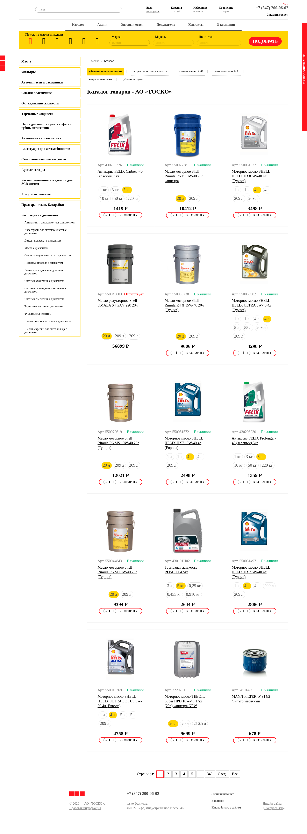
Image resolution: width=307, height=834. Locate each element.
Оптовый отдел (132, 24)
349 (210, 774)
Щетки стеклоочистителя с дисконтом (47, 321)
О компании (226, 24)
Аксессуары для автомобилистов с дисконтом (45, 231)
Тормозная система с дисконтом (44, 306)
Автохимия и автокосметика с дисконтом (49, 222)
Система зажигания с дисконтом (44, 280)
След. (222, 774)
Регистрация (152, 11)
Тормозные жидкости (37, 114)
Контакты (196, 24)
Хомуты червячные (36, 194)
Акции (102, 24)
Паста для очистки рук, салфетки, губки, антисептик (46, 126)
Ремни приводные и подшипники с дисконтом (45, 272)
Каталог (78, 24)
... (200, 774)
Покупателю (166, 24)
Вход (149, 7)
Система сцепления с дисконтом (44, 299)
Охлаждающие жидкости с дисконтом (47, 255)
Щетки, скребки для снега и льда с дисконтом (45, 330)
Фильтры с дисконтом (37, 313)
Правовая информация (85, 808)
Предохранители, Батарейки (42, 204)
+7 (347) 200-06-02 (272, 8)
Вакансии (218, 800)
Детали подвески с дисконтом (42, 240)
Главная (94, 60)
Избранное (200, 7)
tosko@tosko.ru (137, 803)
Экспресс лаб (273, 808)
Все (235, 774)
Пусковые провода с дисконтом (43, 262)
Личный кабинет (223, 794)
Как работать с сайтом (226, 807)
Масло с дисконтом (36, 248)
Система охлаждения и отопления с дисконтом (46, 290)
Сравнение (226, 7)
